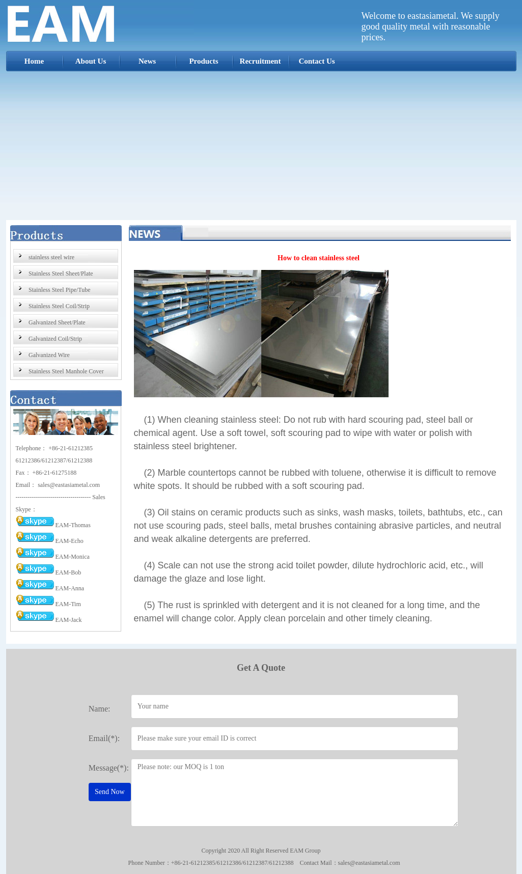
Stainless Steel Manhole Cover (66, 371)
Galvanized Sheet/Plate (57, 322)
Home (34, 61)
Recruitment (260, 61)
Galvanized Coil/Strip (55, 338)
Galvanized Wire (49, 355)
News (147, 61)
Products (203, 61)
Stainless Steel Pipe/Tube (60, 289)
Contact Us (316, 61)
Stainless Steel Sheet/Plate (61, 273)
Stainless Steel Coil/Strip (59, 306)
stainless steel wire (51, 257)
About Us (90, 61)
